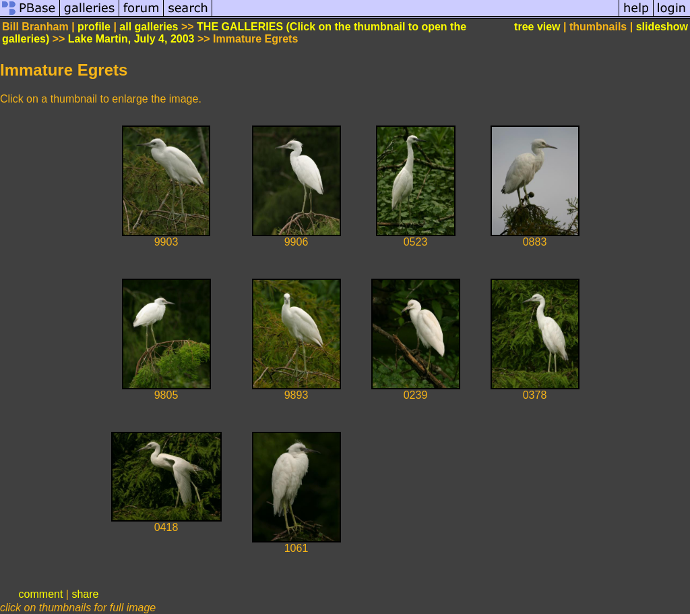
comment (41, 594)
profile (94, 26)
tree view (537, 26)
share (84, 594)
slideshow (662, 26)
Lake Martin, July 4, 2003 (131, 39)
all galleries (148, 26)
